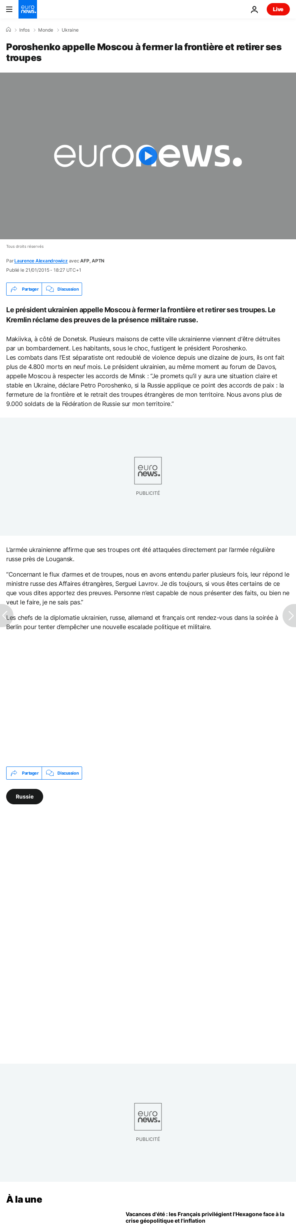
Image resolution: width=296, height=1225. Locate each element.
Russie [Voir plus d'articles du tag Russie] (25, 796)
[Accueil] (8, 29)
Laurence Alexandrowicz (41, 261)
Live (278, 9)
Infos (24, 30)
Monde (45, 30)
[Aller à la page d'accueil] (27, 9)
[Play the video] (148, 156)
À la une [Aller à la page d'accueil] (24, 1199)
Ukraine (70, 30)
